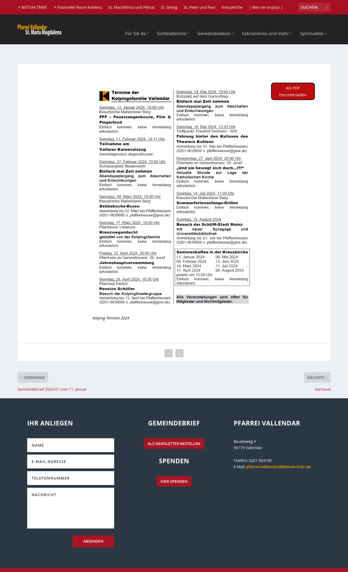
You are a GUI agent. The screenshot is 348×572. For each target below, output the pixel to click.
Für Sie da (135, 25)
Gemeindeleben (214, 25)
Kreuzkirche (232, 7)
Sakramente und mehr (265, 25)
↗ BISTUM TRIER (31, 7)
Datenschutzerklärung (272, 562)
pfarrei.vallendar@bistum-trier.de (279, 449)
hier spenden (173, 464)
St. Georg (169, 7)
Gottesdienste (171, 25)
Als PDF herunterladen (293, 74)
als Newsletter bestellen (174, 426)
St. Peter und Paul (199, 7)
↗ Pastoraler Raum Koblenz (77, 7)
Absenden (93, 524)
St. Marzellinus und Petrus (131, 7)
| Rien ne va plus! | (266, 7)
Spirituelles (312, 25)
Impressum (310, 562)
